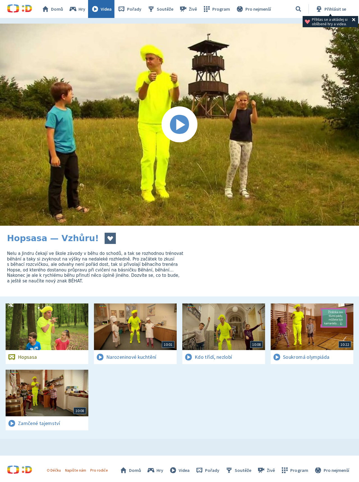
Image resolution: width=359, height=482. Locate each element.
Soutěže (160, 9)
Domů (52, 9)
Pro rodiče (99, 470)
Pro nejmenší (253, 9)
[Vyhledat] (298, 9)
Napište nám (75, 470)
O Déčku (54, 470)
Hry (77, 9)
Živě (188, 9)
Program (216, 9)
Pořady (129, 9)
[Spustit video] (179, 125)
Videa (101, 9)
